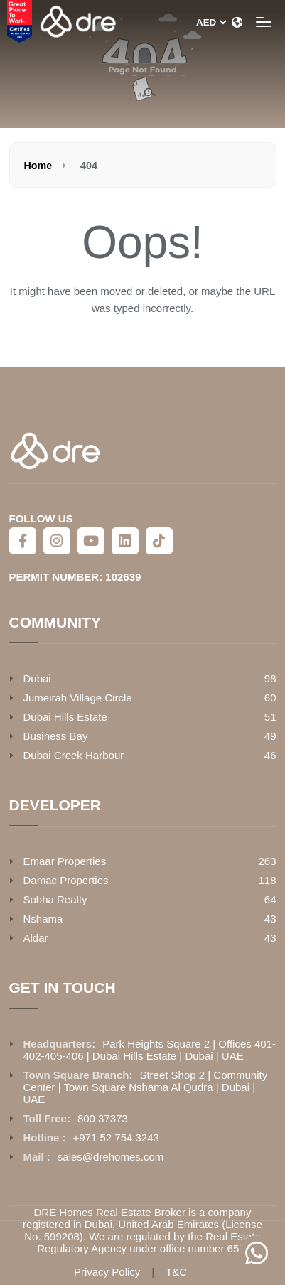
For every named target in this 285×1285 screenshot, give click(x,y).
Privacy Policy (107, 1272)
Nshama (43, 919)
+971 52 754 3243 (116, 1137)
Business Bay (55, 736)
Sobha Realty (55, 899)
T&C (176, 1272)
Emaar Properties (65, 861)
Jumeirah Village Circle (77, 698)
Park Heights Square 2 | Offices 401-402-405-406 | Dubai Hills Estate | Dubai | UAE (149, 1050)
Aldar (35, 938)
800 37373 (102, 1118)
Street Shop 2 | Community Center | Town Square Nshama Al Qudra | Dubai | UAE (145, 1087)
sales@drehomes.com (110, 1157)
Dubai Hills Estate (65, 717)
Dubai (37, 678)
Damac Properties (66, 880)
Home (38, 165)
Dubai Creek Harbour (73, 755)
